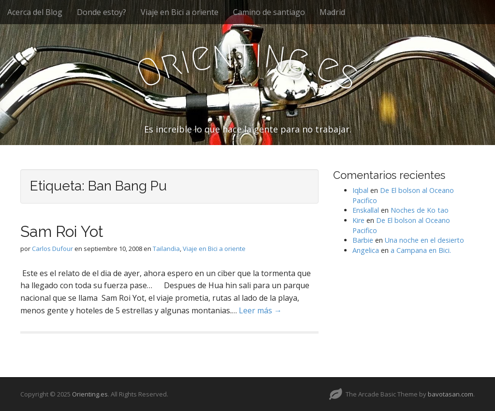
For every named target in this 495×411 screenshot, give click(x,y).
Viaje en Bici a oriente (179, 12)
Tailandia (166, 248)
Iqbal (360, 190)
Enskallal (365, 210)
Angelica (365, 250)
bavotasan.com (450, 394)
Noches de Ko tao (420, 210)
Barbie (362, 240)
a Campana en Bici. (421, 250)
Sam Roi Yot (61, 231)
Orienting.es (90, 394)
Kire (358, 220)
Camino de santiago (269, 12)
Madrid (332, 12)
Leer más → (260, 310)
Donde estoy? (101, 12)
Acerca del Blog (34, 12)
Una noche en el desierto (424, 240)
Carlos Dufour (52, 248)
